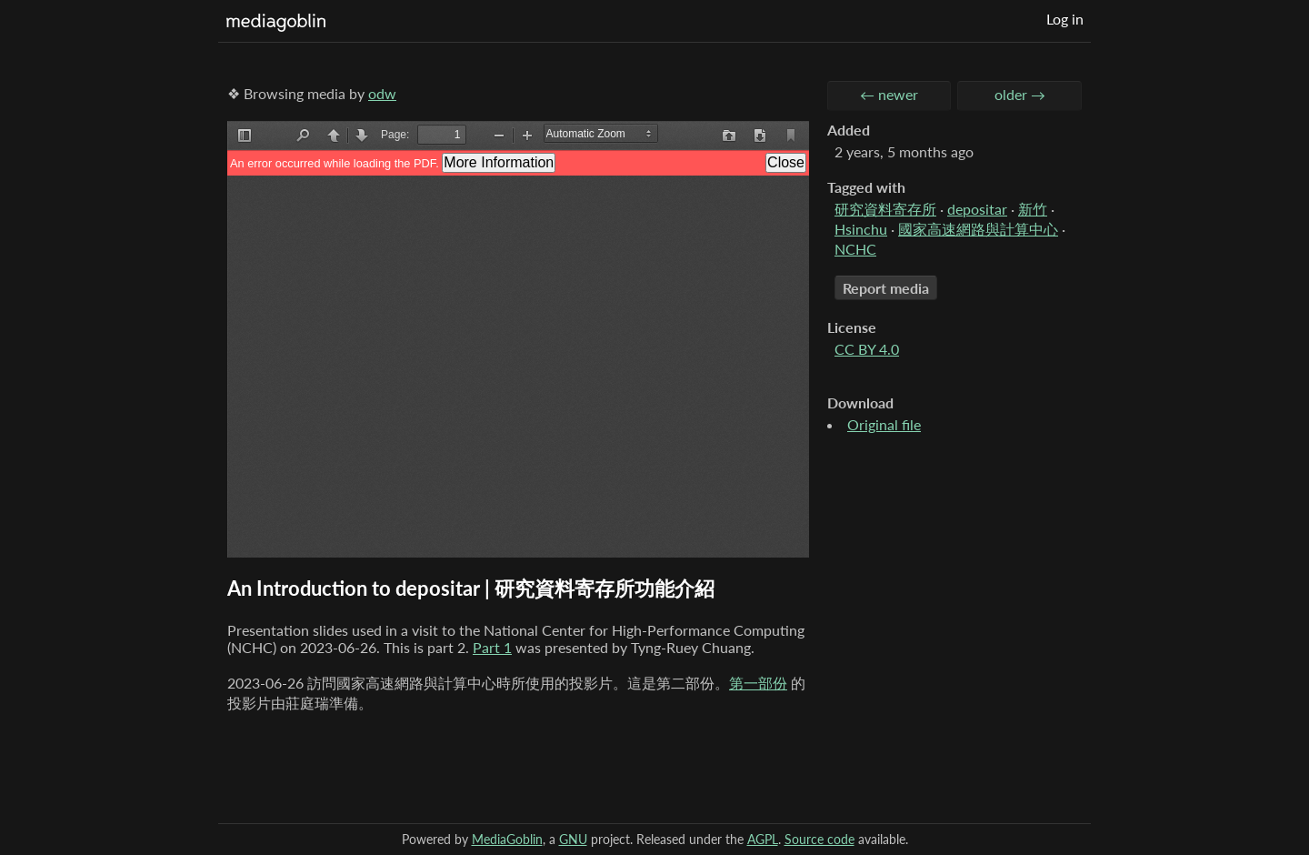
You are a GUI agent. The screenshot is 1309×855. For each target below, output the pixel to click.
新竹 (1032, 208)
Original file (884, 424)
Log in (1065, 18)
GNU (573, 839)
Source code (819, 839)
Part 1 (492, 647)
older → (1019, 94)
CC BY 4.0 (866, 348)
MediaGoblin (507, 839)
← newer (889, 94)
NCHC (855, 248)
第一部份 (758, 682)
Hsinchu (860, 228)
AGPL (762, 839)
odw (382, 93)
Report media (886, 288)
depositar (977, 208)
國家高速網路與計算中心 (978, 228)
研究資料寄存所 (885, 208)
